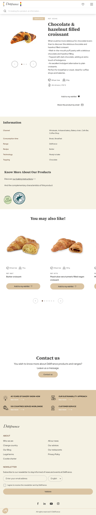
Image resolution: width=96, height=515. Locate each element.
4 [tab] (49, 300)
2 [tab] (44, 300)
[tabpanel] (67, 259)
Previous (35, 300)
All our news (53, 441)
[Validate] (48, 492)
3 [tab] (46, 300)
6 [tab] (53, 300)
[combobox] (48, 11)
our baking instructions (23, 179)
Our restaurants (55, 449)
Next (60, 300)
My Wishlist (82, 4)
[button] (15, 64)
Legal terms (8, 454)
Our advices (53, 445)
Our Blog (7, 449)
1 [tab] (42, 300)
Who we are (8, 441)
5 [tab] (51, 300)
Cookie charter (9, 458)
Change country (10, 445)
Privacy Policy (54, 454)
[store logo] (12, 4)
